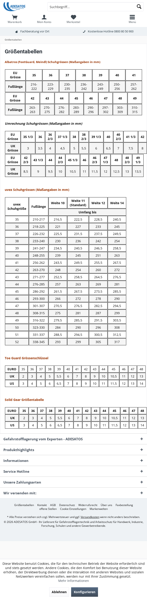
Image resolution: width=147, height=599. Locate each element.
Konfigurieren (84, 592)
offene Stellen (48, 509)
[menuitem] (14, 19)
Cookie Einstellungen (73, 509)
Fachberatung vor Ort (34, 31)
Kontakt (42, 505)
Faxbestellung (124, 505)
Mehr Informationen (73, 581)
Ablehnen (59, 592)
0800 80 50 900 (123, 31)
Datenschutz (67, 505)
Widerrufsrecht (87, 505)
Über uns (106, 505)
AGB (53, 505)
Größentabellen (24, 505)
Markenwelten (99, 509)
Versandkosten (90, 517)
